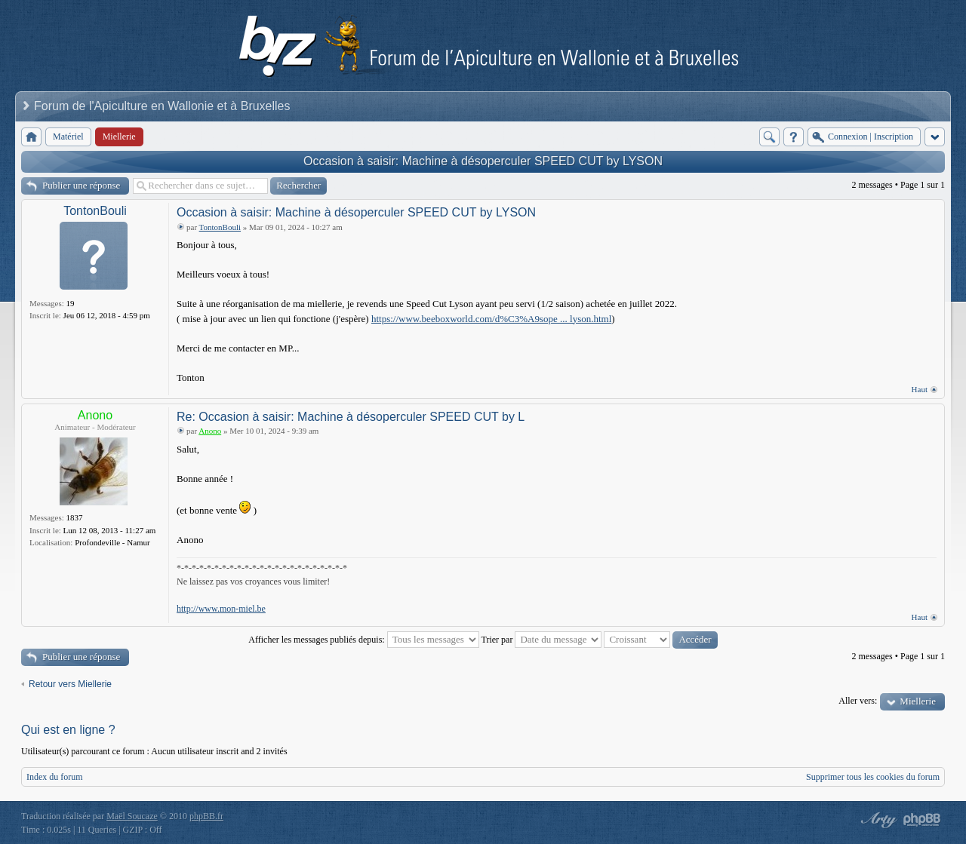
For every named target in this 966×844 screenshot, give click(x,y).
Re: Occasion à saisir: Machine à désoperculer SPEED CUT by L (351, 416)
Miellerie (918, 701)
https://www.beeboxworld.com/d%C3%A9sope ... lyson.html (491, 318)
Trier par (541, 639)
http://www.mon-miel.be (221, 608)
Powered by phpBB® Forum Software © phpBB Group (922, 819)
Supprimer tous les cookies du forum (873, 777)
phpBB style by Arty (877, 819)
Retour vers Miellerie (70, 684)
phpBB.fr (206, 816)
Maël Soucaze (132, 816)
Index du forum (54, 777)
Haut (920, 389)
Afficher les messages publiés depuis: (363, 639)
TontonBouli (95, 210)
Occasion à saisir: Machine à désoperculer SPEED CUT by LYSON (483, 161)
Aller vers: (857, 700)
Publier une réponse (81, 185)
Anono (95, 415)
